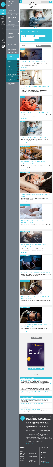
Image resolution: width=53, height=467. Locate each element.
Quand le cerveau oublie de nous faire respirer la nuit (33, 245)
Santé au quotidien (12, 49)
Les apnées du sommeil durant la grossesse (35, 272)
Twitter (43, 452)
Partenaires (34, 4)
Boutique (34, 6)
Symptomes (3, 29)
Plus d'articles (35, 337)
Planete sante (3, 4)
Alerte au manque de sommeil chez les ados (35, 112)
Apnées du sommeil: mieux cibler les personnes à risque (33, 162)
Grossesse (10, 30)
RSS (43, 457)
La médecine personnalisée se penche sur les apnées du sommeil (36, 325)
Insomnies (10, 64)
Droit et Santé (3, 35)
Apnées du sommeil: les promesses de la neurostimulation (34, 221)
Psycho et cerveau (12, 44)
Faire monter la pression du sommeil (33, 61)
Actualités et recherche (10, 4)
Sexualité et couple (12, 52)
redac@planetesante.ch (46, 462)
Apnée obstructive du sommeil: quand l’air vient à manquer (35, 297)
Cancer (9, 21)
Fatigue (9, 61)
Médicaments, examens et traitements (11, 37)
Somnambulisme (11, 76)
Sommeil (9, 71)
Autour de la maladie (12, 14)
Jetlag (9, 66)
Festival (3, 48)
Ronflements (10, 69)
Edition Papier (11, 1)
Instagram (44, 454)
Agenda (34, 2)
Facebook (44, 450)
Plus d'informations (30, 443)
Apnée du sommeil (11, 59)
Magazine (3, 13)
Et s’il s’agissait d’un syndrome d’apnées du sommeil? (35, 87)
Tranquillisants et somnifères (11, 80)
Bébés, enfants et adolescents (12, 18)
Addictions (10, 8)
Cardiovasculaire (11, 24)
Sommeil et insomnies (10, 55)
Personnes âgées (12, 41)
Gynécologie (10, 33)
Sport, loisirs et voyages (11, 84)
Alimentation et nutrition (11, 11)
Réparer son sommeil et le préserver (33, 137)
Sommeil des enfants (12, 74)
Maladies (3, 18)
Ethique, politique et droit (12, 27)
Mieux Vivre (3, 42)
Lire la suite (24, 67)
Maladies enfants (3, 24)
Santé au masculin (12, 47)
